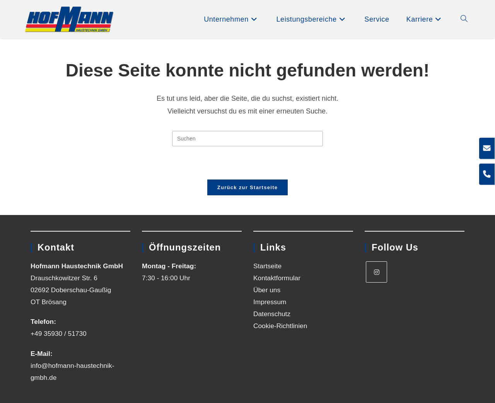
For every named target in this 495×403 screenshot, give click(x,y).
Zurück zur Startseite (247, 187)
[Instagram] (376, 272)
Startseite (267, 266)
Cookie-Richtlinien (280, 326)
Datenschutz (271, 314)
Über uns (266, 290)
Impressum (269, 302)
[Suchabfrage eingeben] (247, 138)
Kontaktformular (276, 278)
